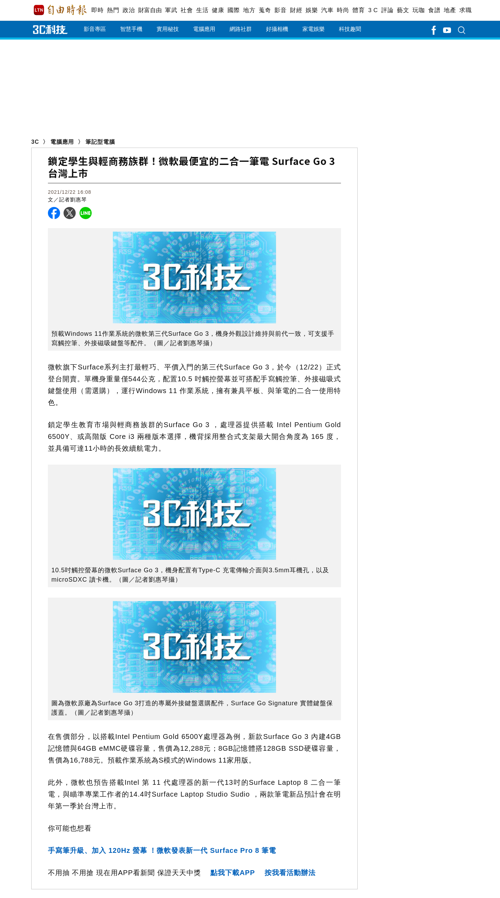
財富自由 (149, 10)
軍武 (171, 10)
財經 (296, 10)
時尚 (343, 10)
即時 (97, 10)
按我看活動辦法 (290, 872)
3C (35, 142)
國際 (233, 10)
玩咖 (418, 10)
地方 (249, 10)
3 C (373, 10)
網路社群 (241, 29)
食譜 (434, 10)
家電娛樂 (313, 29)
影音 (280, 10)
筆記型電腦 (100, 142)
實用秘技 (168, 29)
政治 (129, 10)
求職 (465, 10)
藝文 (403, 10)
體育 (358, 10)
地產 (450, 10)
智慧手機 (131, 29)
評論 (387, 10)
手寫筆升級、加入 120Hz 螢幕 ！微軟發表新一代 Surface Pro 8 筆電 (162, 850)
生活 (202, 10)
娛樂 (312, 10)
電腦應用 (204, 29)
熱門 (113, 10)
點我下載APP (232, 872)
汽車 (327, 10)
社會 (187, 10)
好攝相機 (277, 29)
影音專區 (95, 29)
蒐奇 (265, 10)
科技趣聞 (350, 29)
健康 (218, 10)
